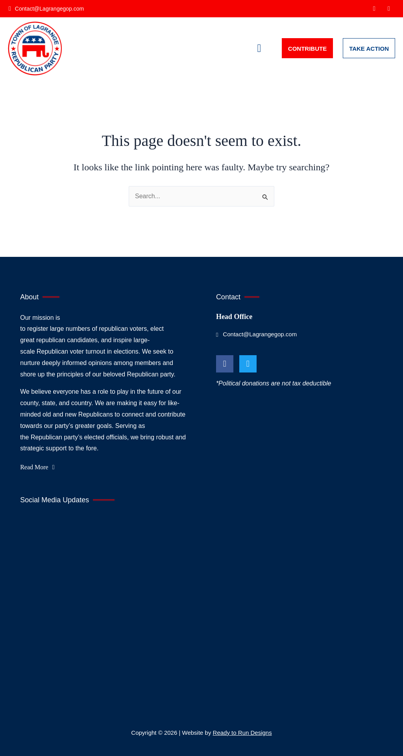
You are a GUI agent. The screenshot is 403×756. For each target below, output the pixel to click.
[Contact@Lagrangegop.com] (47, 9)
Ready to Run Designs (242, 732)
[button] (259, 48)
